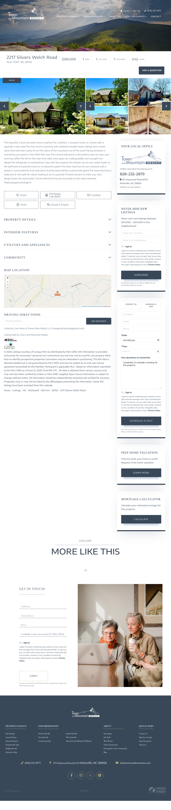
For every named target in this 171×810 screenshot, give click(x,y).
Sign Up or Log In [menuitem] (145, 737)
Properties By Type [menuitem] (12, 745)
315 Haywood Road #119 (78, 763)
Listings (17, 390)
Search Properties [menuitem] (145, 741)
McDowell (33, 390)
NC (24, 390)
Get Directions (98, 321)
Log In (125, 11)
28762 (55, 390)
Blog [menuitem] (105, 752)
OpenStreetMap (95, 306)
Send (33, 676)
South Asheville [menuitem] (71, 733)
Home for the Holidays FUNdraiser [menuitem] (79, 741)
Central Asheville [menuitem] (44, 741)
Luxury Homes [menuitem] (11, 737)
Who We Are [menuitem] (108, 741)
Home (7, 390)
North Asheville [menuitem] (44, 733)
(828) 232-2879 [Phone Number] (152, 11)
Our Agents (135, 187)
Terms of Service (133, 432)
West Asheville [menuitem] (71, 737)
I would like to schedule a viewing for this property (141, 374)
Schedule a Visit (151, 305)
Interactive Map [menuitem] (11, 752)
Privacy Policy (154, 265)
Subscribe (141, 275)
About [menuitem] (113, 16)
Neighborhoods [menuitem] (94, 16)
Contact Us (125, 187)
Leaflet (84, 306)
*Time (124, 346)
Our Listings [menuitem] (10, 733)
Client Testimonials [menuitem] (111, 745)
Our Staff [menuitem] (107, 737)
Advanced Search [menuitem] (12, 741)
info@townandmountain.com (133, 763)
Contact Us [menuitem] (143, 733)
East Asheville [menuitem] (43, 737)
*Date (124, 335)
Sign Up (136, 11)
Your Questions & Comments (135, 358)
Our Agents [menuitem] (108, 733)
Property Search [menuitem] (67, 16)
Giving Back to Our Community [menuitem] (115, 748)
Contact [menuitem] (156, 16)
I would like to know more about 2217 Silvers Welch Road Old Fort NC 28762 (43, 634)
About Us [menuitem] (142, 745)
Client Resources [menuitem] (134, 16)
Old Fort (45, 390)
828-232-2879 (132, 174)
